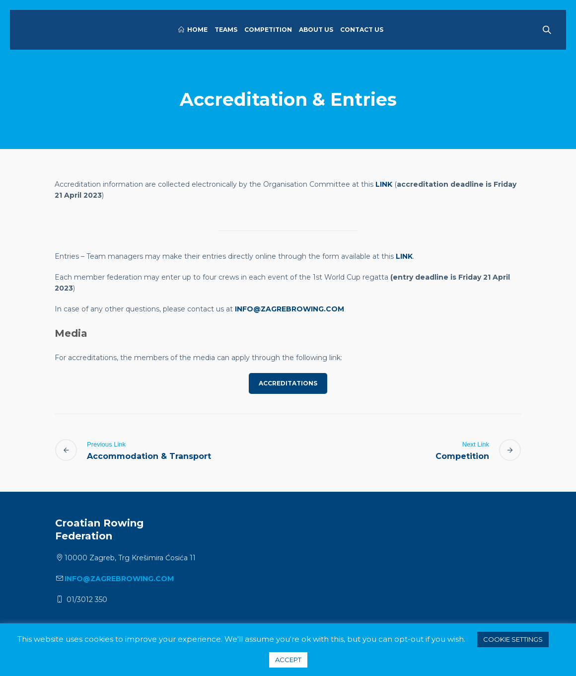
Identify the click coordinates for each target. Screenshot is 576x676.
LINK (383, 184)
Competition (462, 456)
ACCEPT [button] (288, 660)
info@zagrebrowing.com (289, 308)
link (404, 256)
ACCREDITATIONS (288, 383)
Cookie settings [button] (513, 639)
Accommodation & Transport (149, 456)
